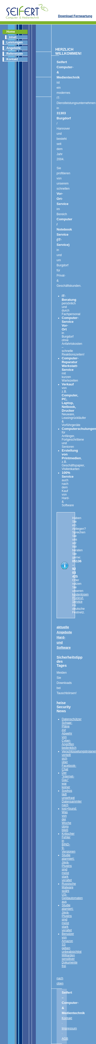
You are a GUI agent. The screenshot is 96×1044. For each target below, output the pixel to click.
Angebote (13, 48)
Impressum (69, 1028)
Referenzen (14, 53)
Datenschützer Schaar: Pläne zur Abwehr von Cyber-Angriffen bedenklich (71, 733)
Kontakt (12, 59)
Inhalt (12, 37)
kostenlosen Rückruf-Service (80, 598)
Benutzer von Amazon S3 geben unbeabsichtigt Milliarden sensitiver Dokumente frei (71, 950)
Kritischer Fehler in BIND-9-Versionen (68, 842)
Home (10, 31)
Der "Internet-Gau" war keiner (68, 780)
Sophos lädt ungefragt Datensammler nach (72, 798)
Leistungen (14, 42)
